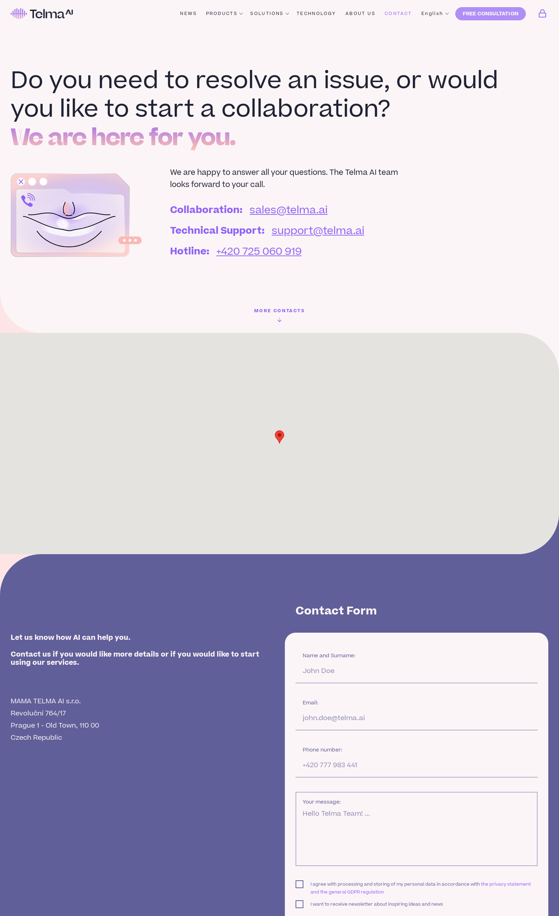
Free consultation (490, 13)
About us (360, 13)
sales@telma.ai (289, 210)
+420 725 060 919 (259, 251)
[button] (279, 437)
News (188, 13)
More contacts (279, 315)
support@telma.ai (318, 230)
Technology (316, 13)
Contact (398, 13)
